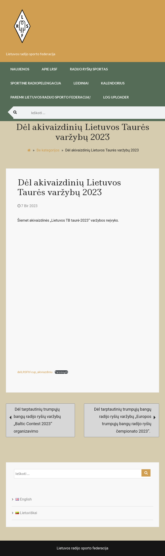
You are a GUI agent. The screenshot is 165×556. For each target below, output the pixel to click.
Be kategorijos (48, 150)
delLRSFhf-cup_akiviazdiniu (35, 372)
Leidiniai (81, 83)
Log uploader (116, 97)
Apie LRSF (49, 69)
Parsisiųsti (61, 372)
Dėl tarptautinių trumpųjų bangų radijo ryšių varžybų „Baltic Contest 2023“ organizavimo (35, 420)
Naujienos (19, 69)
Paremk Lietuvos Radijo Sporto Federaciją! (50, 97)
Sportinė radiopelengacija (35, 83)
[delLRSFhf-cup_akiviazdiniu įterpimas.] (82, 297)
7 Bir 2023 (27, 206)
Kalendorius (112, 83)
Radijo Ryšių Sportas (89, 69)
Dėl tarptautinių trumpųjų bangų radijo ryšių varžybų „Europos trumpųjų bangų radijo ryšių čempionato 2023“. (125, 420)
